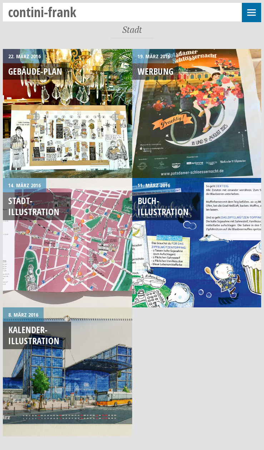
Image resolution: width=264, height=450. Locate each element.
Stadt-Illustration (33, 206)
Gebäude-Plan (35, 71)
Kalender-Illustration (33, 335)
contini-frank (42, 12)
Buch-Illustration (163, 206)
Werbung (155, 71)
